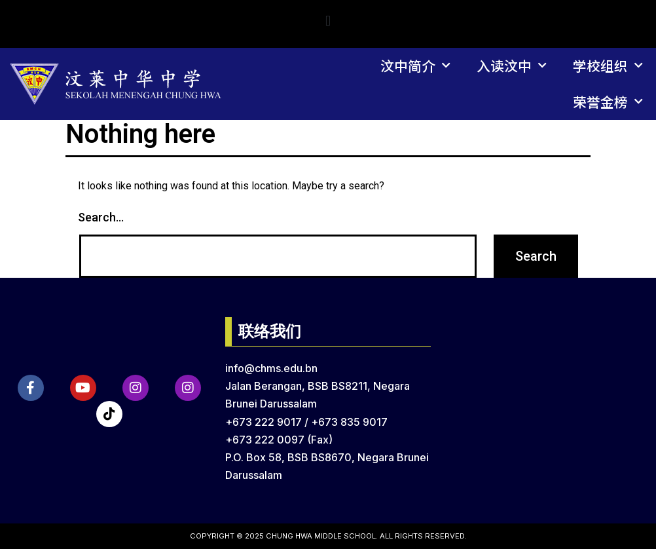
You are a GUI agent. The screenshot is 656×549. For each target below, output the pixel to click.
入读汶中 (512, 65)
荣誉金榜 (608, 101)
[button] (327, 20)
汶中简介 (415, 65)
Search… (101, 217)
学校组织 (608, 65)
